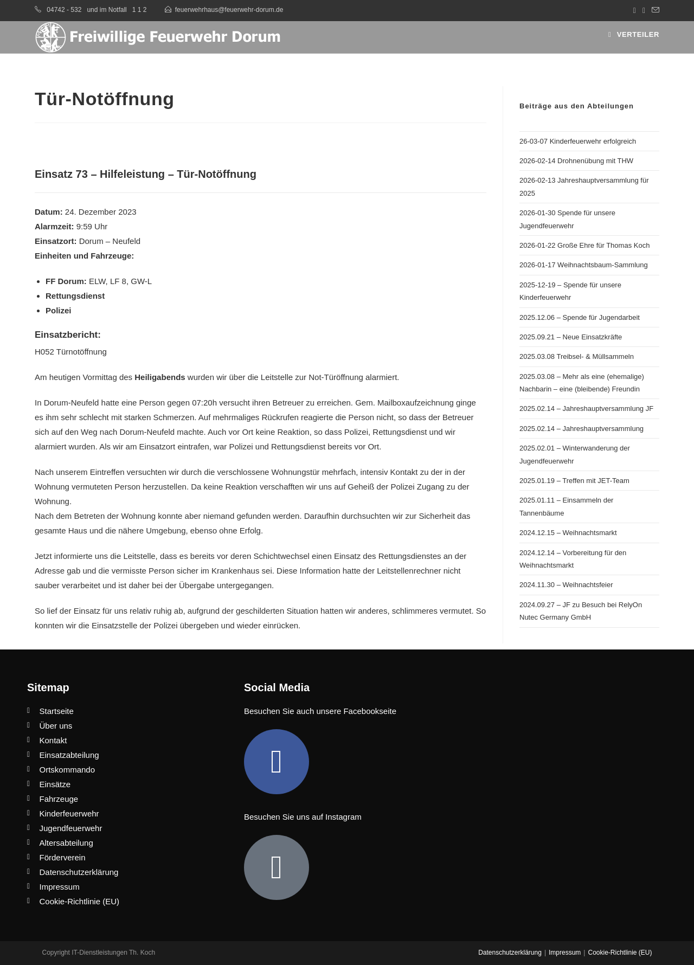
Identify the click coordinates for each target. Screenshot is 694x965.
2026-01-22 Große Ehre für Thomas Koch (584, 245)
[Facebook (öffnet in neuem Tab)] (634, 10)
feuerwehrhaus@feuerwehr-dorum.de (229, 10)
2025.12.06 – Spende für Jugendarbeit (579, 317)
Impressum (565, 952)
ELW (97, 281)
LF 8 (118, 281)
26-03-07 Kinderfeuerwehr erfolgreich (577, 141)
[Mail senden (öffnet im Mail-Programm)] (653, 10)
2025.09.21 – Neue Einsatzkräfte (570, 337)
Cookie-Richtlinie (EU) (620, 952)
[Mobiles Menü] (633, 34)
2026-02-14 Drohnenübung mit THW (576, 161)
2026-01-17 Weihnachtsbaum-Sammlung (583, 265)
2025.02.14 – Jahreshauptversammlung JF (586, 408)
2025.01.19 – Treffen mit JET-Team (574, 481)
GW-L (141, 281)
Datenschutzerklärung (510, 952)
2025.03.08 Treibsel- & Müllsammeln (576, 356)
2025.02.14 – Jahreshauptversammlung (581, 428)
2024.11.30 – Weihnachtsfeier (566, 585)
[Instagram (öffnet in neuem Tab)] (643, 10)
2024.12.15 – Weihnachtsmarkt (568, 533)
